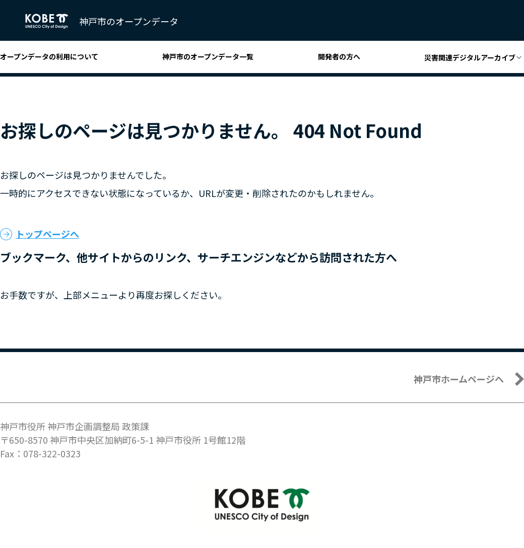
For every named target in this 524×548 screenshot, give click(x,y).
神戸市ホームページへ (459, 378)
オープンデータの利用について (49, 56)
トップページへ (47, 233)
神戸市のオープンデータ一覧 (207, 56)
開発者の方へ (339, 56)
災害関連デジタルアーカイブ (469, 57)
